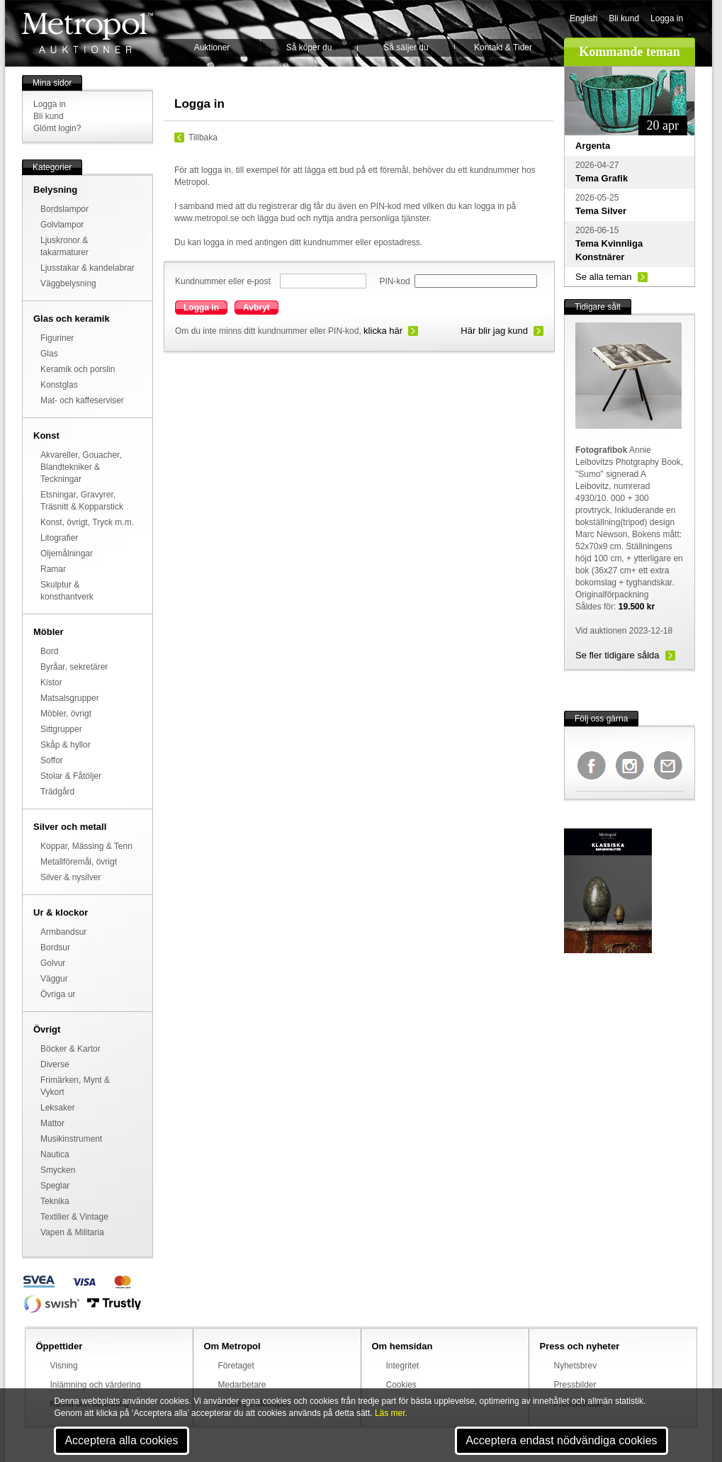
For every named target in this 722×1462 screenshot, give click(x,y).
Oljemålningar (66, 553)
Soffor (51, 760)
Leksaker (57, 1108)
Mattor (52, 1123)
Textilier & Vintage (74, 1217)
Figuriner (57, 338)
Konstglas (59, 385)
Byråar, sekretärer (74, 667)
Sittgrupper (61, 729)
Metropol (87, 33)
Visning (64, 1366)
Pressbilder (575, 1385)
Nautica (54, 1154)
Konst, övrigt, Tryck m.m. (87, 522)
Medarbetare (242, 1385)
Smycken (57, 1170)
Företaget (236, 1366)
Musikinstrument (71, 1139)
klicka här (382, 330)
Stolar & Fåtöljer (70, 776)
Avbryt (256, 308)
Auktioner (212, 47)
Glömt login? (57, 128)
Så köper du (309, 47)
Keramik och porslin (77, 369)
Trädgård (57, 792)
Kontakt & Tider (503, 47)
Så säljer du (405, 47)
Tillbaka (203, 137)
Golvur (52, 963)
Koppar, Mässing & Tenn (86, 846)
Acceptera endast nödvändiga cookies (561, 1440)
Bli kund (624, 18)
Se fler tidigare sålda (617, 655)
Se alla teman (603, 276)
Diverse (54, 1064)
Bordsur (55, 947)
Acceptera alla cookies (121, 1440)
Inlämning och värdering (95, 1385)
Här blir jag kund (494, 330)
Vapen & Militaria (72, 1232)
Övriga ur (57, 994)
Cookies (401, 1385)
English (583, 18)
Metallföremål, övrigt (78, 862)
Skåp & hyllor (65, 745)
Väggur (54, 979)
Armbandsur (63, 932)
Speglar (54, 1186)
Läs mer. (391, 1413)
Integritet (402, 1366)
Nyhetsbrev (575, 1366)
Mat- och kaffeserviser (82, 400)
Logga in (666, 18)
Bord (49, 651)
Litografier (59, 538)
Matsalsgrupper (69, 698)
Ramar (53, 569)
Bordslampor (64, 209)
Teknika (54, 1201)
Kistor (51, 682)
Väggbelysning (68, 283)
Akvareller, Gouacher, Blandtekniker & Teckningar (81, 467)
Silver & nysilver (70, 877)
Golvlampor (62, 225)
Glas (49, 354)
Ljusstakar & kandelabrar (87, 268)
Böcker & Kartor (70, 1049)
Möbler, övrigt (65, 714)
